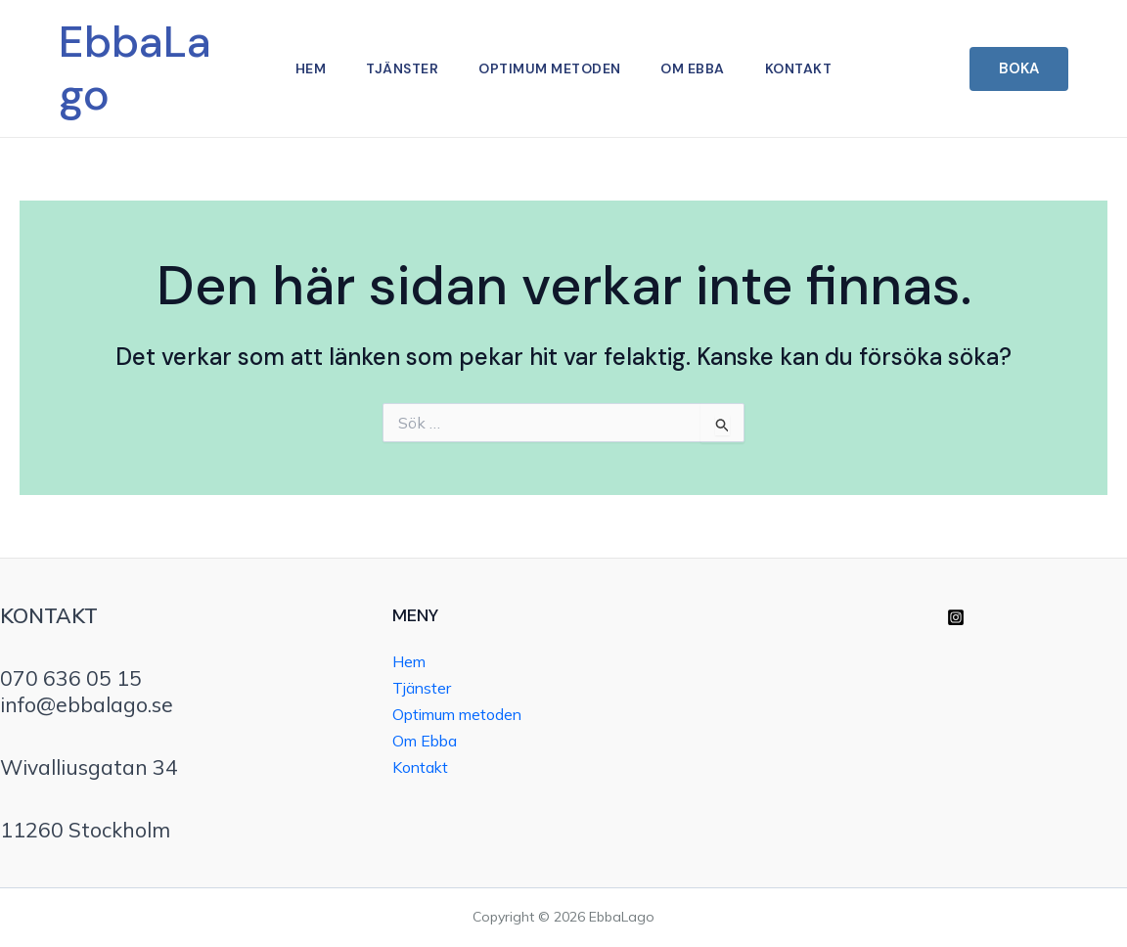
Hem (305, 68)
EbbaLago (135, 68)
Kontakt (804, 68)
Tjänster (399, 68)
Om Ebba (696, 68)
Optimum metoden (549, 68)
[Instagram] (956, 617)
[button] (1018, 69)
